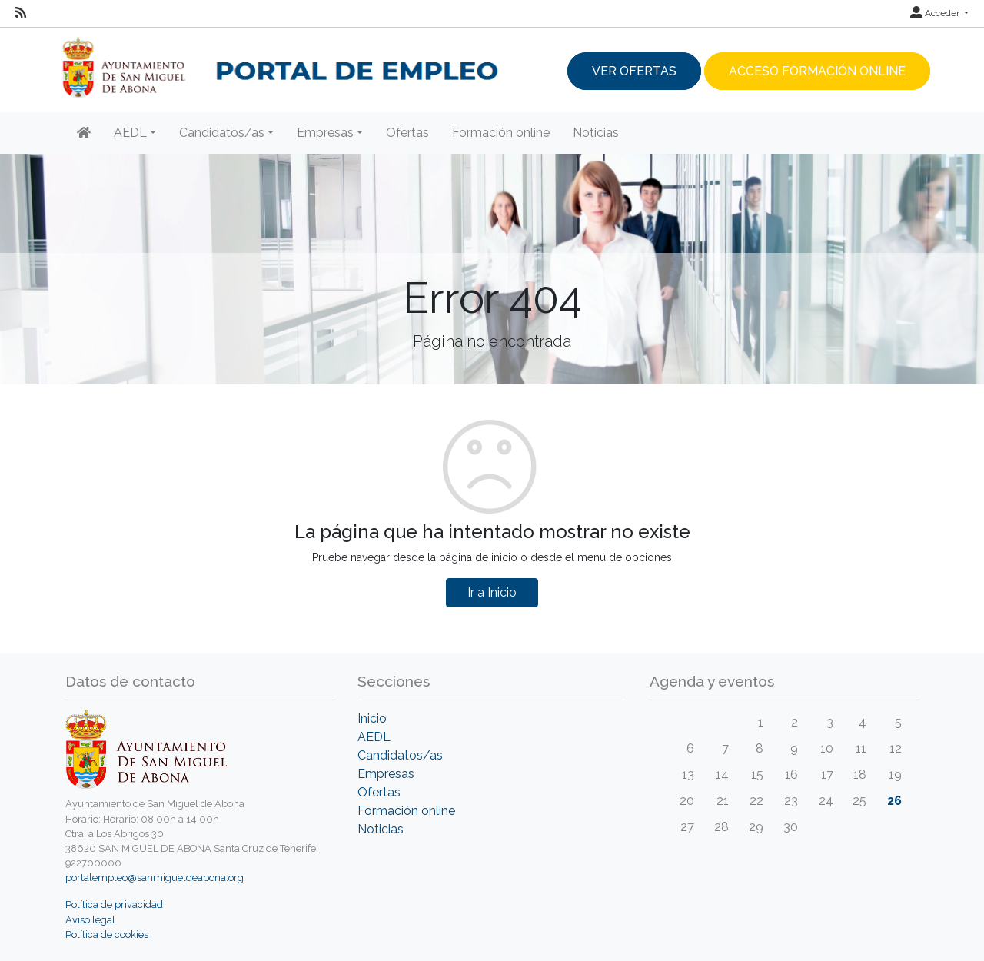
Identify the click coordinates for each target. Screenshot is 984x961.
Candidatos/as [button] (221, 132)
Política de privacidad (114, 904)
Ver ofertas (634, 71)
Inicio (372, 718)
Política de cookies (106, 934)
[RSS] (20, 13)
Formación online (501, 132)
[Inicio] (83, 133)
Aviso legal (90, 920)
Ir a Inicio (492, 592)
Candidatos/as (400, 755)
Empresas (385, 773)
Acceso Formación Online (817, 71)
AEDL (374, 737)
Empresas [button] (325, 132)
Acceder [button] (936, 13)
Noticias (596, 132)
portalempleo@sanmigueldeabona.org (154, 877)
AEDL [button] (130, 132)
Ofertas (407, 132)
